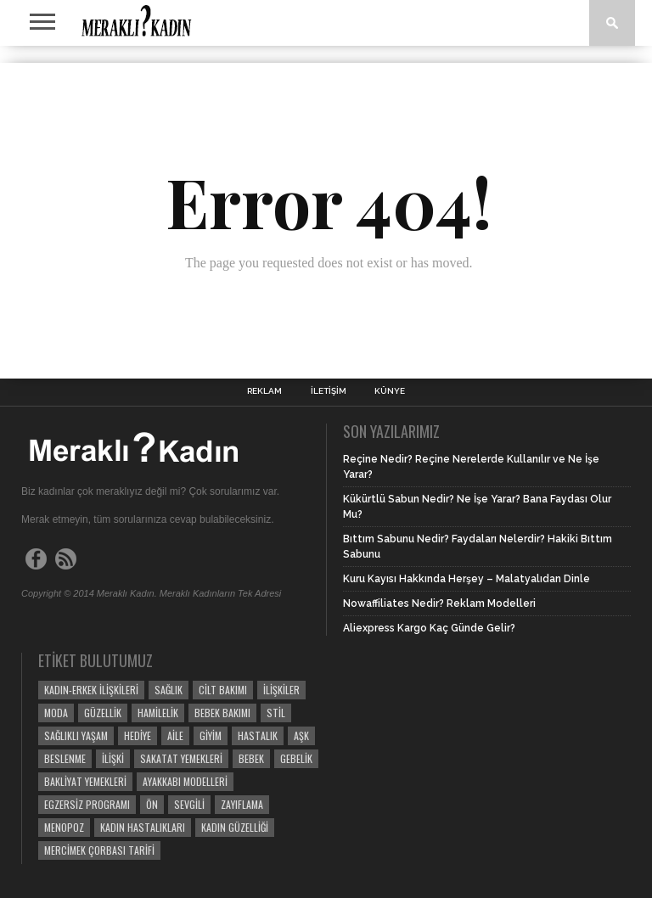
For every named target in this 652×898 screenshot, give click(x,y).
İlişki (113, 758)
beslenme (65, 758)
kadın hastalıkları (142, 827)
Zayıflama (242, 804)
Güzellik (102, 712)
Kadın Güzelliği (234, 827)
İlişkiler (281, 689)
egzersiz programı (87, 804)
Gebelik (296, 758)
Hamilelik (158, 712)
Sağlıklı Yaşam (76, 735)
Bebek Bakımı (222, 712)
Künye (389, 391)
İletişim (328, 391)
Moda (56, 712)
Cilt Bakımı (223, 689)
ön (152, 804)
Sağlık (169, 689)
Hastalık (258, 735)
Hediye (137, 735)
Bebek (251, 758)
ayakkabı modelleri (185, 781)
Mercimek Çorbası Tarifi (99, 850)
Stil (276, 712)
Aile (175, 735)
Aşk (301, 735)
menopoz (64, 827)
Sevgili (189, 804)
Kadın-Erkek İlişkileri (91, 689)
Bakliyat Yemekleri (85, 781)
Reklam (264, 391)
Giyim (211, 735)
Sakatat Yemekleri (181, 758)
